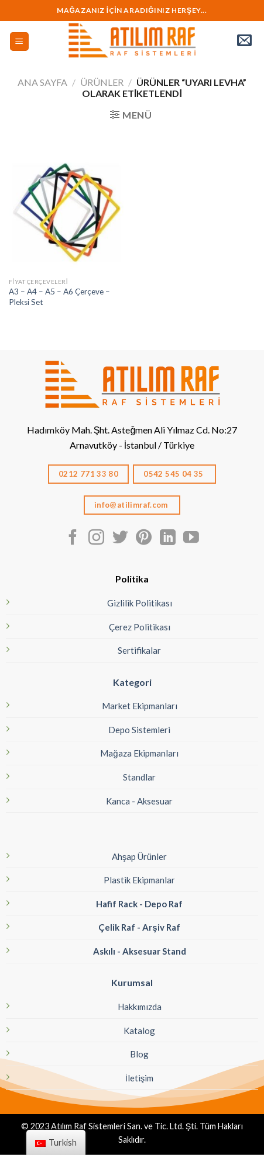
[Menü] (19, 41)
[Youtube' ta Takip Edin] (191, 538)
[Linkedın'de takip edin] (168, 538)
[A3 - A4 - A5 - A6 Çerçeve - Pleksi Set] (67, 213)
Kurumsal (132, 982)
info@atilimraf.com (132, 504)
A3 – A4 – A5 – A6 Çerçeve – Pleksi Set (59, 297)
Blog (139, 1054)
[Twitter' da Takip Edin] (120, 538)
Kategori (132, 682)
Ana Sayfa (42, 82)
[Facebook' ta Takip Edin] (73, 538)
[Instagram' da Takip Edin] (96, 538)
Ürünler (102, 82)
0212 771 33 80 (89, 473)
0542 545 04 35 (174, 473)
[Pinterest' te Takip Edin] (144, 538)
